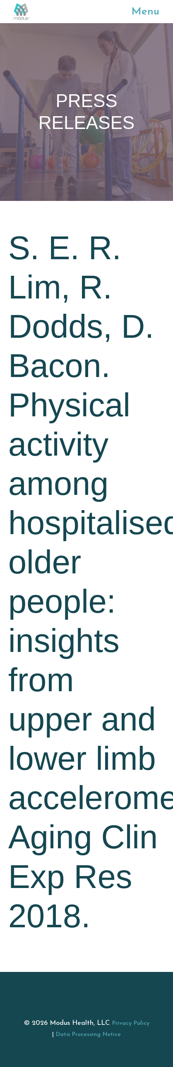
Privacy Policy (130, 1023)
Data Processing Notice (88, 1034)
